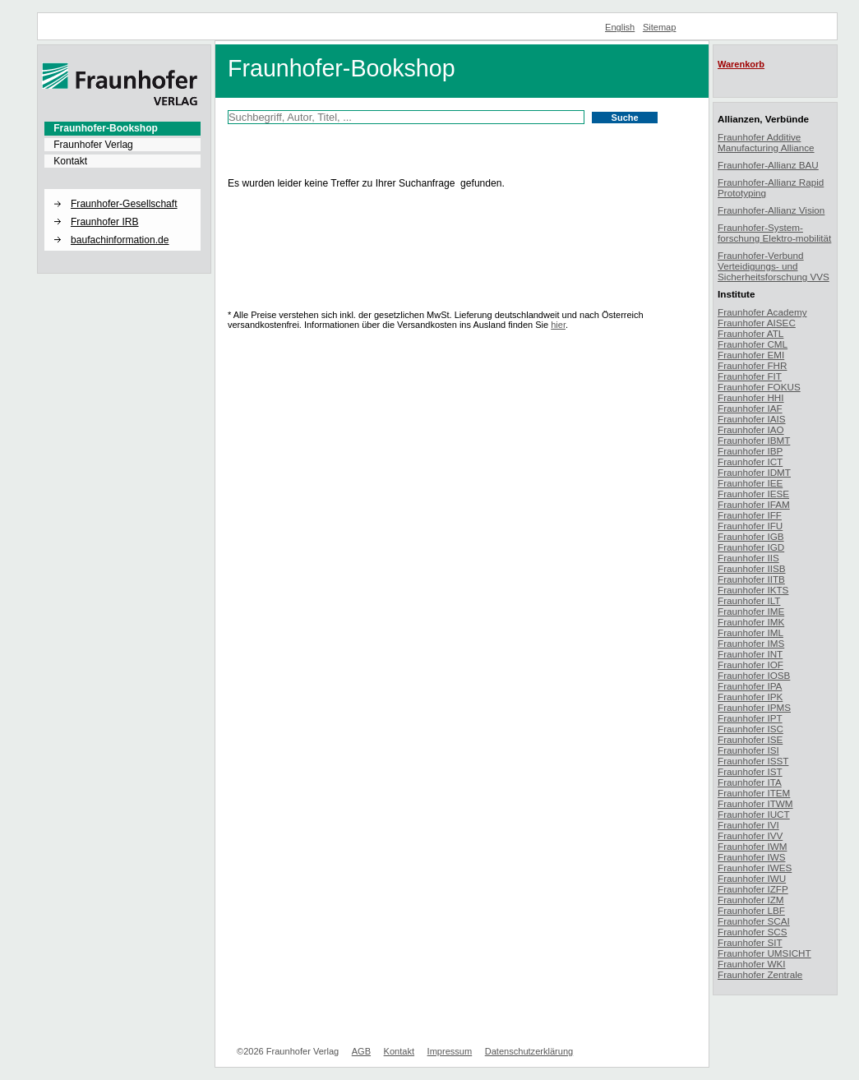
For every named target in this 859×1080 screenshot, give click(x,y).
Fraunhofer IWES (755, 867)
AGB (361, 1051)
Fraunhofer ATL (750, 333)
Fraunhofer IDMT (754, 472)
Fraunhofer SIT (750, 942)
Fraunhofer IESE (753, 493)
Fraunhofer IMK (751, 621)
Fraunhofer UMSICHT (764, 953)
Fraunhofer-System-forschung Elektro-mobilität (774, 232)
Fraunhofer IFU (750, 525)
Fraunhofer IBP (750, 450)
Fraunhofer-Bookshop (105, 128)
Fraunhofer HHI (751, 397)
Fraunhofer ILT (749, 600)
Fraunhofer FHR (752, 365)
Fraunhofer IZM (751, 899)
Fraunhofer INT (750, 653)
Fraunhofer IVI (748, 824)
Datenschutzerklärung (529, 1051)
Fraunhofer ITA (750, 782)
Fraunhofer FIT (750, 376)
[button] (122, 190)
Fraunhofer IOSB (754, 675)
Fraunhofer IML (750, 632)
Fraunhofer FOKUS (759, 386)
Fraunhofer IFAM (754, 504)
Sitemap (660, 27)
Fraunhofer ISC (750, 728)
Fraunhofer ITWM (755, 803)
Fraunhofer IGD (751, 547)
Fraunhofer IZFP (753, 889)
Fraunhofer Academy (762, 312)
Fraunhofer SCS (752, 931)
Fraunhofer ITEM (754, 792)
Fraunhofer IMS (751, 643)
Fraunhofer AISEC (757, 322)
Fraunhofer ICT (750, 461)
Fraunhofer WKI (752, 963)
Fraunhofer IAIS (752, 418)
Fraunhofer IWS (752, 857)
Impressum (450, 1051)
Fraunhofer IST (750, 771)
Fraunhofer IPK (750, 696)
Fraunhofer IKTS (753, 589)
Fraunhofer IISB (752, 568)
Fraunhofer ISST (753, 760)
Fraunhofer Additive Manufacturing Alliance (766, 142)
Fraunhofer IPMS (754, 707)
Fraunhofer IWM (752, 846)
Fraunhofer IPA (750, 686)
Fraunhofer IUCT (754, 814)
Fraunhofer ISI (748, 750)
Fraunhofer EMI (751, 354)
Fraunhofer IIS (748, 557)
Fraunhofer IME (751, 611)
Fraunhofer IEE (750, 483)
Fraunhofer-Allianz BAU (768, 164)
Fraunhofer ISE (750, 739)
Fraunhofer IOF (750, 664)
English (620, 27)
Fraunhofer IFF (750, 515)
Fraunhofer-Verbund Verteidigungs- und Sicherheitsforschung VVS (773, 266)
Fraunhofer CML (752, 344)
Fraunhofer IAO (751, 429)
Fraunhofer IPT (750, 718)
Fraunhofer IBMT (754, 440)
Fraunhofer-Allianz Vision (771, 210)
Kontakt (70, 161)
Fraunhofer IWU (752, 878)
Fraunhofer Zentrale (760, 974)
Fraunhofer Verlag (93, 144)
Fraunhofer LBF (751, 910)
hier (558, 325)
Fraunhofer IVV (750, 835)
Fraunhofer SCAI (754, 921)
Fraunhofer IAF (750, 408)
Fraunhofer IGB (751, 536)
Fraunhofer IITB (751, 579)
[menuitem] (122, 128)
